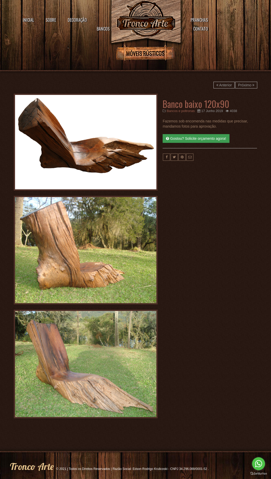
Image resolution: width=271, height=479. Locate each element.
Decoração (77, 20)
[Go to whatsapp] (258, 463)
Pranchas (199, 20)
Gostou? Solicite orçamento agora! (196, 138)
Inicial (28, 20)
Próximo (246, 85)
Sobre (51, 20)
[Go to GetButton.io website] (258, 473)
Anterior (224, 85)
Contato (200, 29)
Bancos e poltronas (181, 111)
